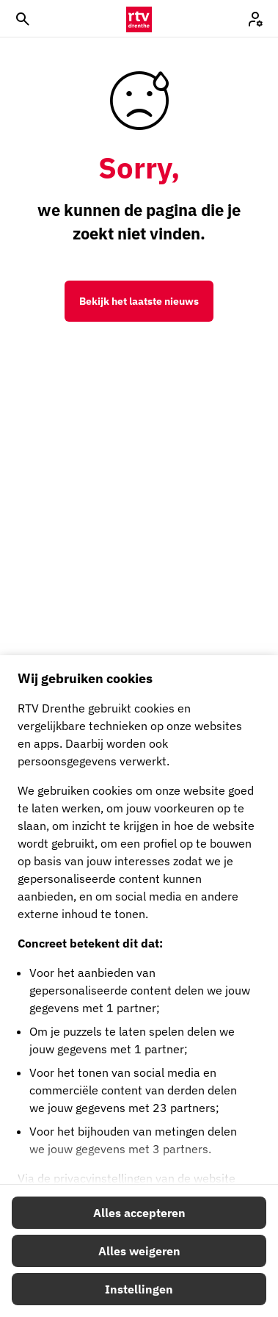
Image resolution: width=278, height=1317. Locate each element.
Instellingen (139, 1289)
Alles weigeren (139, 1251)
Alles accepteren (139, 1212)
